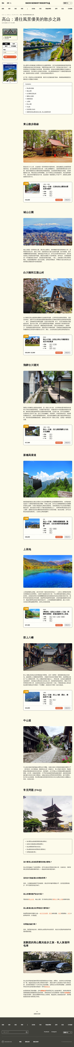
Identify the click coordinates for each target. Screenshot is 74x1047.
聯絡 (3, 3)
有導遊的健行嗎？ (31, 852)
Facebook (46, 1031)
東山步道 (31, 899)
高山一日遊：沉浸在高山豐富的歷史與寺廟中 (55, 188)
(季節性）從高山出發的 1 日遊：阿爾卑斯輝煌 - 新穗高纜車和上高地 (56, 613)
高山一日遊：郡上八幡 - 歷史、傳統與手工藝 (55, 696)
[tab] (6, 44)
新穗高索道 (30, 98)
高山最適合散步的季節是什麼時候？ (36, 849)
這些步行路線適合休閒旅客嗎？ (35, 844)
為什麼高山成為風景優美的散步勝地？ (37, 841)
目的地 (33, 8)
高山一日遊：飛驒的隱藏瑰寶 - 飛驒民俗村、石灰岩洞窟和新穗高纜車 (55, 524)
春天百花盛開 (44, 913)
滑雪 (22, 8)
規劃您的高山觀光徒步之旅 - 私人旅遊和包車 (39, 112)
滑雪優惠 (13, 46)
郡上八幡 (29, 104)
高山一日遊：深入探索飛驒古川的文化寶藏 (55, 430)
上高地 (28, 101)
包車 (9, 8)
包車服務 (67, 992)
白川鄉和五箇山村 (31, 93)
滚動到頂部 (37, 1013)
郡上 (54, 699)
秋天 (59, 913)
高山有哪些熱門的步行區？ (34, 846)
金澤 (51, 348)
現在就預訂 (59, 200)
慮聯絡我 (43, 990)
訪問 (56, 8)
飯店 (6, 46)
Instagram (54, 1031)
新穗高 (54, 528)
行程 (40, 8)
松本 (54, 616)
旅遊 (3, 8)
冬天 (69, 913)
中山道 (28, 106)
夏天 (50, 913)
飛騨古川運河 (30, 96)
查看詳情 (67, 200)
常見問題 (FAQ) (31, 109)
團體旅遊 (47, 986)
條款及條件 (36, 1041)
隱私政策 (27, 1041)
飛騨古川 (55, 899)
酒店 (16, 8)
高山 (51, 191)
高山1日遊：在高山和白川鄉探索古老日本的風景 (56, 340)
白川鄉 (54, 344)
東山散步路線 (30, 88)
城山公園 (29, 90)
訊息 (63, 8)
